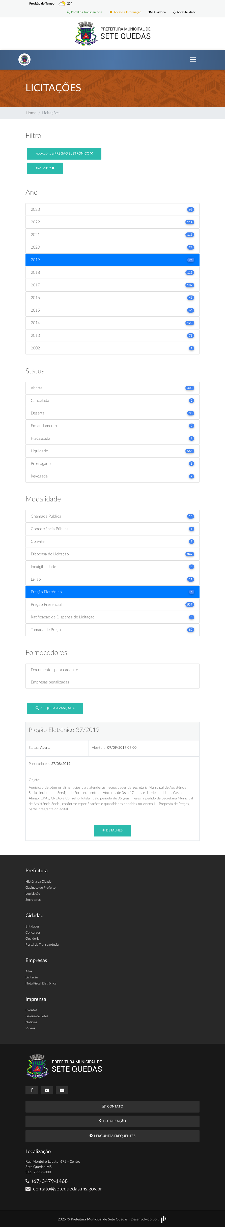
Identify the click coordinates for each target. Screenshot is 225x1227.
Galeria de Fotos (36, 1016)
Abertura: (99, 748)
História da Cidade (38, 881)
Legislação (32, 893)
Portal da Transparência (84, 12)
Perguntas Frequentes (112, 1136)
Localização (112, 1121)
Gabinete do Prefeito (40, 887)
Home (31, 113)
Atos (28, 971)
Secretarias (33, 900)
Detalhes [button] (112, 830)
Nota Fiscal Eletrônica (40, 983)
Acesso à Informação (125, 12)
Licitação (31, 977)
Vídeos (30, 1028)
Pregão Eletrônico (64, 153)
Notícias (31, 1022)
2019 (45, 168)
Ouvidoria (157, 12)
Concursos (33, 932)
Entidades (32, 926)
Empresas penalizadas (50, 682)
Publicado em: (39, 764)
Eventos (31, 1010)
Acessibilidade (184, 12)
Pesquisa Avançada (55, 708)
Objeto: (34, 780)
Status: (34, 748)
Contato (112, 1106)
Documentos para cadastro (54, 670)
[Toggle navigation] (193, 59)
